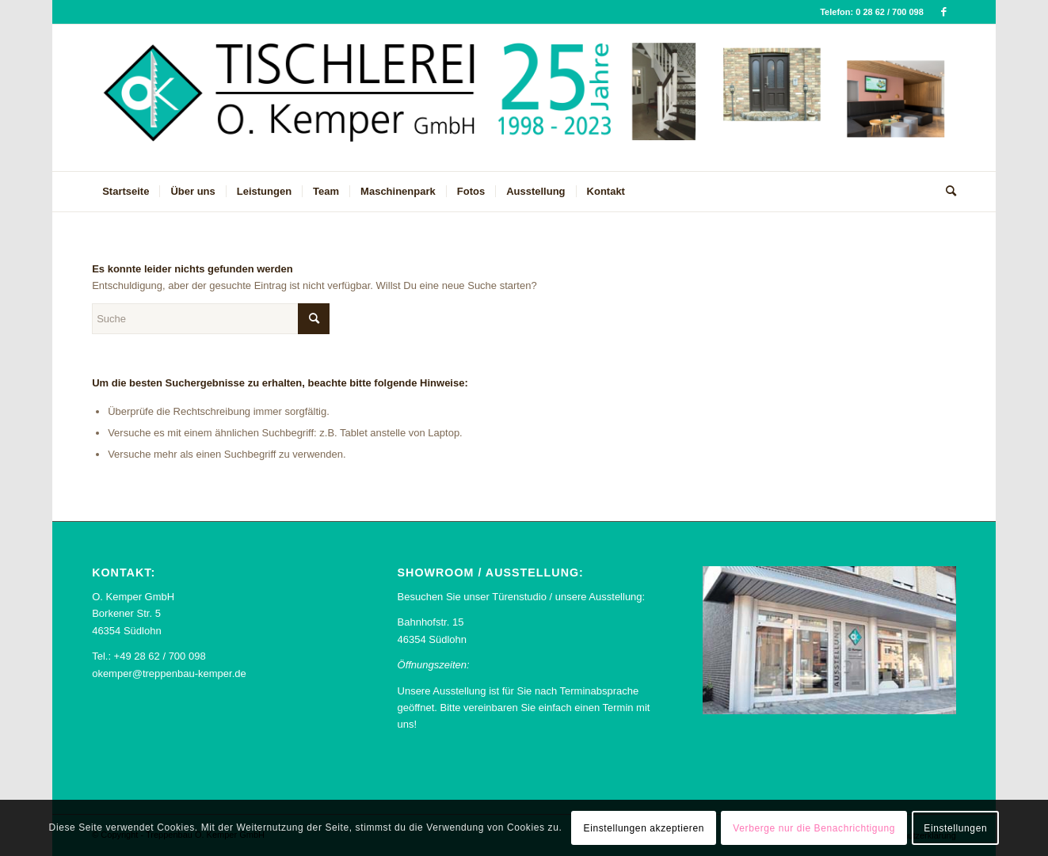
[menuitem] (125, 191)
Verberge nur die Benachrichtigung (814, 828)
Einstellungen (955, 828)
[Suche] (946, 191)
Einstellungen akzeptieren (644, 828)
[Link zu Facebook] (944, 12)
